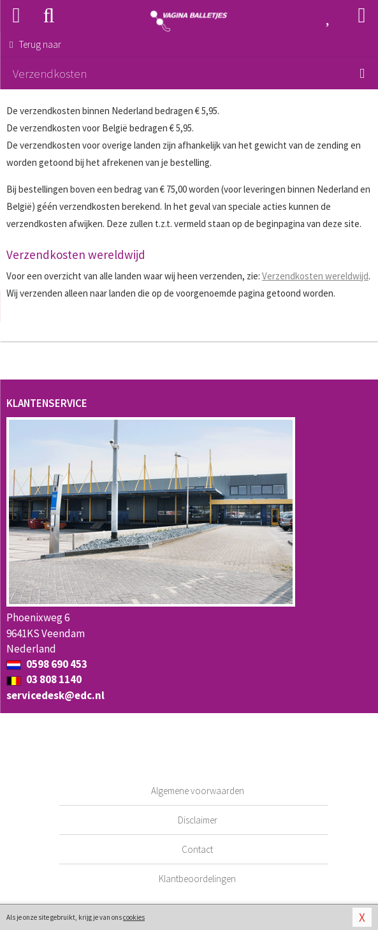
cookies (134, 917)
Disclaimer (197, 820)
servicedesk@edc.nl (55, 695)
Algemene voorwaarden (197, 791)
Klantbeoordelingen (197, 879)
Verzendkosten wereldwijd (315, 276)
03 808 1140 (44, 679)
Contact (197, 849)
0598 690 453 (46, 664)
